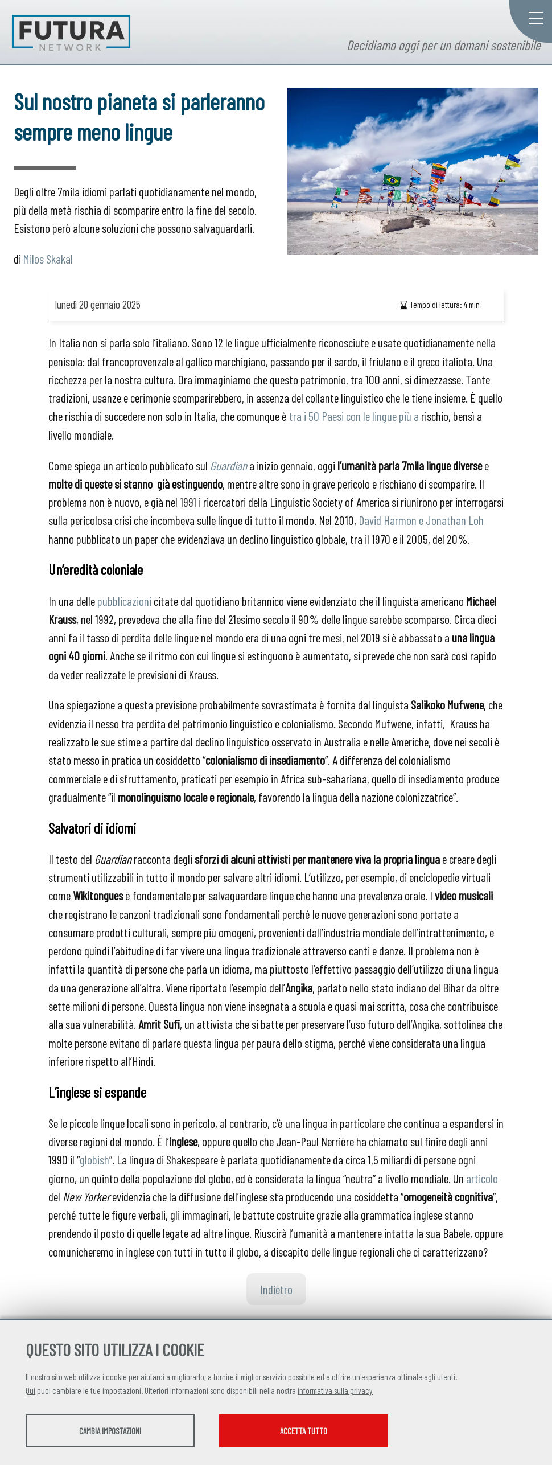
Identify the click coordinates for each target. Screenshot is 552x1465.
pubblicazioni (124, 600)
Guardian (228, 465)
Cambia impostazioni (115, 1431)
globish (94, 1159)
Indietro (276, 1289)
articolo (482, 1178)
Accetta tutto (320, 1431)
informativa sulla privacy (335, 1391)
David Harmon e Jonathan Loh (421, 519)
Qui (30, 1391)
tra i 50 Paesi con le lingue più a (354, 415)
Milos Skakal (48, 258)
